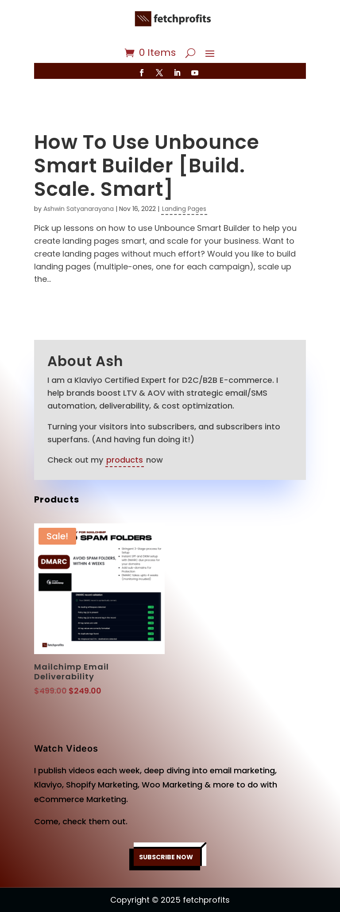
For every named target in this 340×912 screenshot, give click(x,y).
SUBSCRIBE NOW (165, 831)
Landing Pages (184, 182)
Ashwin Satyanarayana (78, 182)
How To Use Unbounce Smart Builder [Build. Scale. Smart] (146, 139)
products (124, 433)
